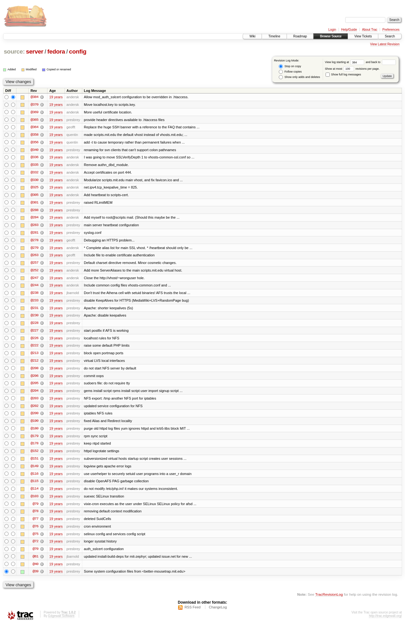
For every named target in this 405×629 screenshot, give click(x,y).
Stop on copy (290, 66)
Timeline (274, 36)
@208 (34, 370)
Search (390, 36)
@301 (34, 203)
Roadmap (300, 36)
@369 (34, 112)
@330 (34, 180)
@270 (34, 249)
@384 (34, 96)
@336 (34, 157)
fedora (56, 51)
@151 (34, 462)
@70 (35, 553)
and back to (381, 62)
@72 (35, 545)
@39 (35, 576)
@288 (34, 211)
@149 (34, 469)
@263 (34, 256)
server (34, 51)
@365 (34, 119)
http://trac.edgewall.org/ (385, 620)
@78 (35, 515)
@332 (34, 173)
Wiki (252, 36)
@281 (34, 233)
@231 (34, 309)
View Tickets (363, 36)
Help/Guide (349, 29)
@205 (34, 385)
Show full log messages (343, 74)
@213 (34, 355)
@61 (35, 560)
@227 (34, 332)
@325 (34, 188)
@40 (35, 568)
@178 (34, 446)
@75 (35, 538)
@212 (34, 363)
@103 (34, 500)
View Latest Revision (385, 44)
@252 (34, 271)
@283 (34, 226)
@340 (34, 150)
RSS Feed (192, 612)
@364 (34, 127)
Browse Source (330, 36)
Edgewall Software (61, 620)
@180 (34, 431)
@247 (34, 279)
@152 (34, 454)
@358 (34, 135)
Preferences (391, 29)
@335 (34, 165)
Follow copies (290, 72)
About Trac (369, 29)
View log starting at (345, 62)
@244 (34, 287)
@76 (35, 530)
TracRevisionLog (329, 599)
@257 (34, 264)
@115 (34, 484)
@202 (34, 408)
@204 (34, 393)
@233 (34, 302)
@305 (34, 195)
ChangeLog (218, 612)
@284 (34, 218)
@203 (34, 401)
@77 (35, 522)
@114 (34, 492)
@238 (34, 294)
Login (332, 29)
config (77, 51)
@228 (34, 325)
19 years (56, 97)
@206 (34, 378)
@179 (34, 439)
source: (14, 51)
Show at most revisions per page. (352, 68)
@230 (34, 317)
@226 (34, 340)
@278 (34, 241)
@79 (35, 507)
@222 (34, 347)
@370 (34, 104)
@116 (34, 477)
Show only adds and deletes (299, 77)
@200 (34, 416)
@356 (34, 142)
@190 (34, 424)
